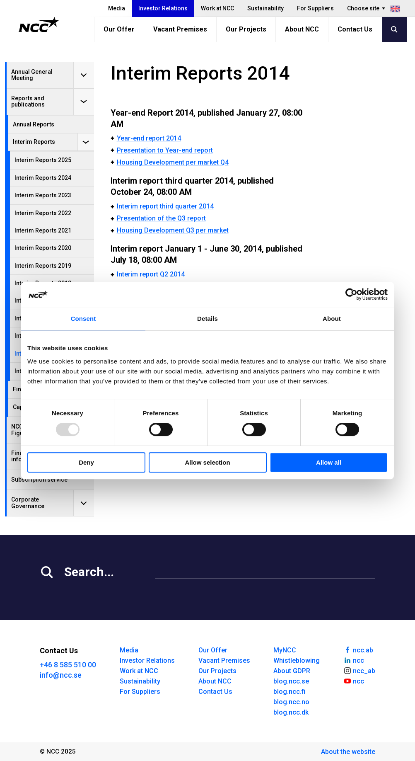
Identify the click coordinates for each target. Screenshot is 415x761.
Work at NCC (217, 8)
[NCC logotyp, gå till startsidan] (38, 24)
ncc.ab (358, 649)
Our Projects (246, 29)
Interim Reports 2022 (42, 213)
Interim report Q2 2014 (151, 274)
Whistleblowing (296, 660)
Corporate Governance (27, 502)
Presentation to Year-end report (165, 150)
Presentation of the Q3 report (161, 218)
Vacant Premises (180, 29)
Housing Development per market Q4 (173, 162)
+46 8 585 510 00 (68, 664)
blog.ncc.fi (289, 692)
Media (116, 8)
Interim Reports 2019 (42, 265)
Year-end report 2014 (149, 138)
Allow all (328, 462)
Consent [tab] (83, 318)
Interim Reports (34, 141)
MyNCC (284, 650)
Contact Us (355, 29)
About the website (348, 752)
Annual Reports (33, 124)
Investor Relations (163, 8)
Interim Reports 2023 (42, 195)
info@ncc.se (61, 675)
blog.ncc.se (291, 681)
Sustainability (265, 8)
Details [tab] (207, 318)
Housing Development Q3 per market (173, 230)
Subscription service (39, 479)
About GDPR (291, 671)
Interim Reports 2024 (42, 177)
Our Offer (119, 29)
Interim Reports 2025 (42, 160)
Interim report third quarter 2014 (165, 206)
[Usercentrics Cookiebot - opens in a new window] (351, 294)
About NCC (302, 29)
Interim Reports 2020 (42, 248)
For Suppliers (315, 8)
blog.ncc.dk (291, 712)
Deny (86, 462)
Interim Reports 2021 (42, 230)
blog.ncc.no (291, 702)
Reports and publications (28, 101)
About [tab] (332, 318)
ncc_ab (359, 670)
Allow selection (207, 462)
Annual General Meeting (32, 74)
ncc (353, 659)
